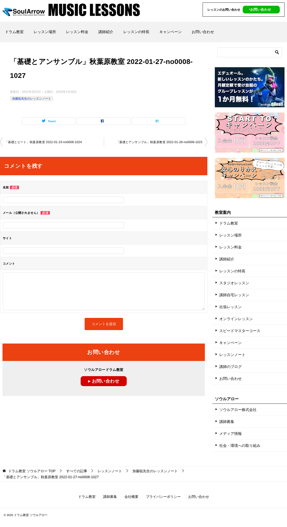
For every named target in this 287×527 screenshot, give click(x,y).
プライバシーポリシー (163, 497)
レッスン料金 (77, 32)
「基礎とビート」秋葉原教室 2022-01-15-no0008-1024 (43, 142)
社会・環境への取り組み (239, 445)
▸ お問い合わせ (103, 381)
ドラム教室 (14, 32)
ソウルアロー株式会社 (238, 410)
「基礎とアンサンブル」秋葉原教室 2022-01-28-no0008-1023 (159, 142)
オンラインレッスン (236, 319)
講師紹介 (105, 32)
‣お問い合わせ (260, 9)
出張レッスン (230, 307)
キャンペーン (170, 32)
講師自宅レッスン (234, 295)
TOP (32, 471)
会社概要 (131, 497)
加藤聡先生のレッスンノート (31, 98)
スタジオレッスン (234, 283)
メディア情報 (230, 433)
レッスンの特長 (136, 32)
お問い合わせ (203, 32)
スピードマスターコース (239, 331)
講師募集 (226, 421)
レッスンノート (232, 354)
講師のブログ (230, 366)
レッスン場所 (45, 32)
